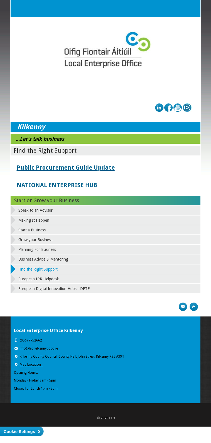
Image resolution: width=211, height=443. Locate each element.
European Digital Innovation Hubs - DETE (54, 288)
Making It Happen (33, 220)
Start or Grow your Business (46, 200)
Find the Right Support (38, 269)
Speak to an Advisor (35, 210)
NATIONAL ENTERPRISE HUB (57, 185)
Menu (192, 8)
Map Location (31, 365)
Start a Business (32, 230)
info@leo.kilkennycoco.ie (39, 348)
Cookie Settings (19, 431)
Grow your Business (35, 239)
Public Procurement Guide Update (66, 167)
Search (181, 8)
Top (194, 307)
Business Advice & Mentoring (43, 259)
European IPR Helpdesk (38, 279)
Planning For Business (37, 249)
